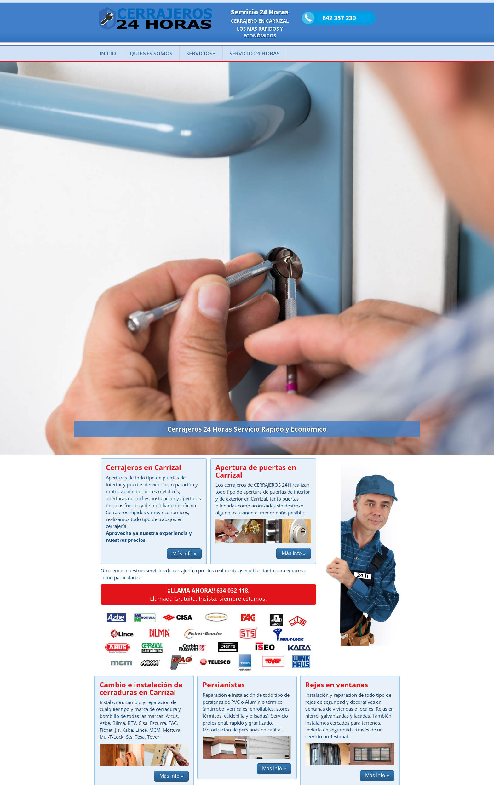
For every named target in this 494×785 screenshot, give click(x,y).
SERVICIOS (200, 53)
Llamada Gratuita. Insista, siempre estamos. (208, 598)
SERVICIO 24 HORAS (254, 53)
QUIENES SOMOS (151, 53)
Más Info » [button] (184, 553)
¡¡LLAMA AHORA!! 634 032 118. (209, 590)
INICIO (108, 53)
